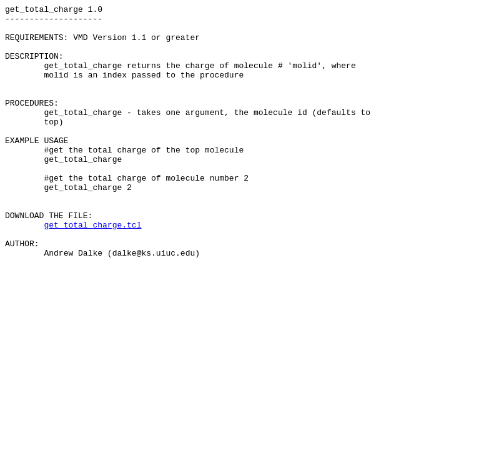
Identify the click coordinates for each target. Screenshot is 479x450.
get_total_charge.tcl (92, 269)
